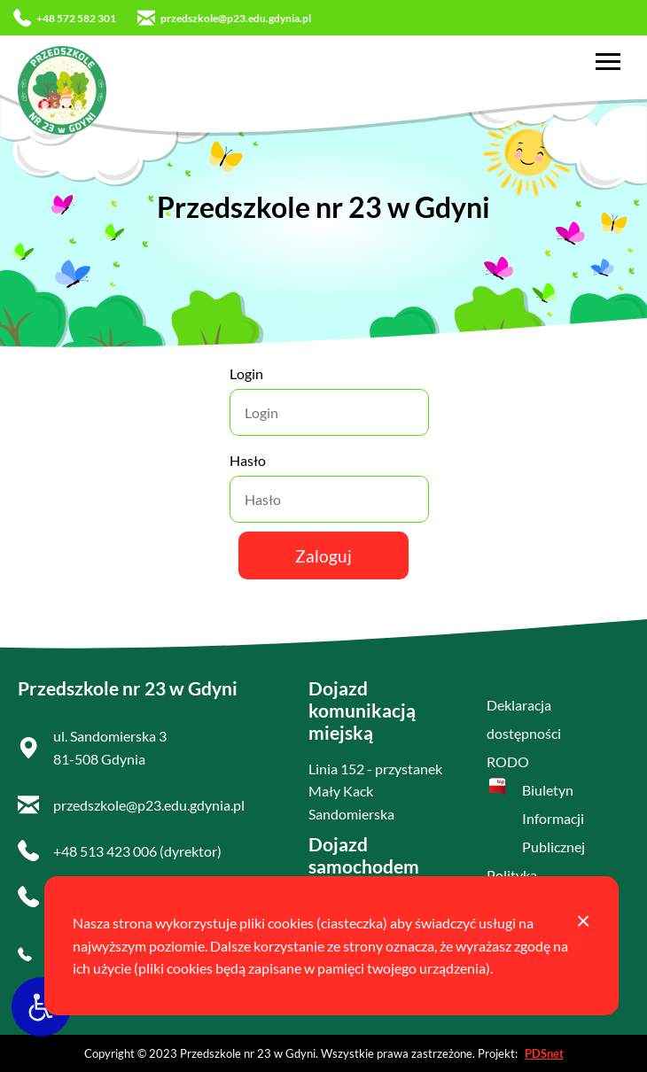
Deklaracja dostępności (524, 719)
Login (246, 373)
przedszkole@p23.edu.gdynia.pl (224, 18)
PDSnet (544, 1053)
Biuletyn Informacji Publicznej (553, 818)
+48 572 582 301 (64, 18)
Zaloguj (323, 556)
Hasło (248, 460)
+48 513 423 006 (105, 851)
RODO (508, 761)
